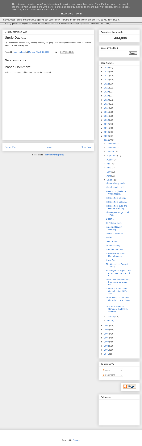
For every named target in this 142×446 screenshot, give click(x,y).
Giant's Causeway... (115, 233)
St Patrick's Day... (114, 223)
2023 (106, 79)
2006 (106, 329)
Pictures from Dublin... (116, 198)
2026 (106, 67)
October (110, 151)
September (111, 155)
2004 (106, 338)
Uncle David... (112, 260)
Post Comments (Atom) (54, 155)
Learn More (67, 14)
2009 (106, 136)
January (110, 320)
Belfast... (110, 237)
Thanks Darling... (114, 245)
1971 (106, 354)
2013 (106, 120)
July (108, 164)
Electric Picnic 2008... (116, 187)
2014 (106, 116)
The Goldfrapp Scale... (116, 183)
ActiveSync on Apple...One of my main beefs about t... (118, 273)
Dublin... (110, 219)
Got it (79, 14)
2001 (106, 350)
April (108, 176)
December (111, 143)
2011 (106, 128)
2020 (106, 92)
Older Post (85, 147)
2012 (106, 124)
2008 (106, 140)
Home (49, 147)
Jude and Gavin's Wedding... (114, 228)
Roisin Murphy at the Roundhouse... (115, 254)
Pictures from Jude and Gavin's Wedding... (116, 207)
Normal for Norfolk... (115, 249)
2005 (106, 334)
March (109, 180)
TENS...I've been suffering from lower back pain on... (118, 282)
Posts (106, 370)
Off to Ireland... (113, 241)
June (109, 168)
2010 (106, 132)
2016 (106, 108)
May (108, 172)
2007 (106, 325)
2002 (106, 346)
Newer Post (11, 147)
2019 (106, 96)
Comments (109, 375)
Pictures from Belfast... (116, 202)
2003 (106, 342)
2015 (106, 112)
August (109, 160)
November (111, 147)
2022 (106, 84)
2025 (106, 71)
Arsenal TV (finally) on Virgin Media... (116, 192)
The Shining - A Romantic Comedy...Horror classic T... (118, 300)
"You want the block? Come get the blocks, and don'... (117, 309)
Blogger (76, 440)
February (110, 316)
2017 (106, 104)
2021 (106, 88)
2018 (106, 100)
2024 (106, 75)
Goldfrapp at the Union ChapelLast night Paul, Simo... (117, 291)
